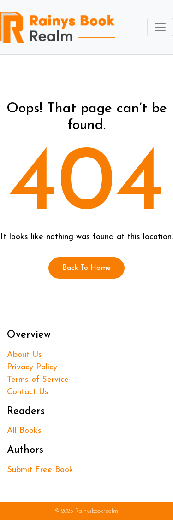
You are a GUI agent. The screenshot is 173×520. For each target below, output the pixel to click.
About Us (24, 355)
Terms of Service (38, 379)
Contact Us (27, 392)
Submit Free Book (40, 470)
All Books (24, 431)
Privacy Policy (32, 367)
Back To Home (86, 268)
